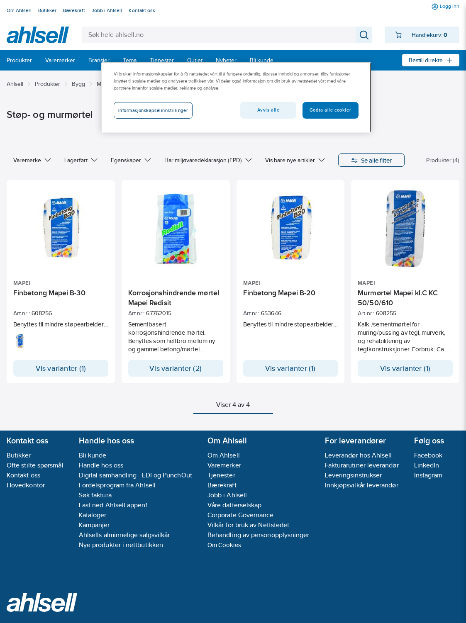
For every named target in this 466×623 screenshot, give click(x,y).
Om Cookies (224, 544)
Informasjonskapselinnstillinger (153, 110)
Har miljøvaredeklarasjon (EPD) (208, 160)
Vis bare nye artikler (295, 160)
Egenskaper (131, 160)
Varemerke (32, 160)
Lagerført (81, 160)
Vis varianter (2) (175, 368)
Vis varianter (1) (61, 368)
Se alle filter (371, 159)
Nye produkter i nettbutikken (121, 545)
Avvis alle (268, 109)
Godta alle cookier (330, 109)
